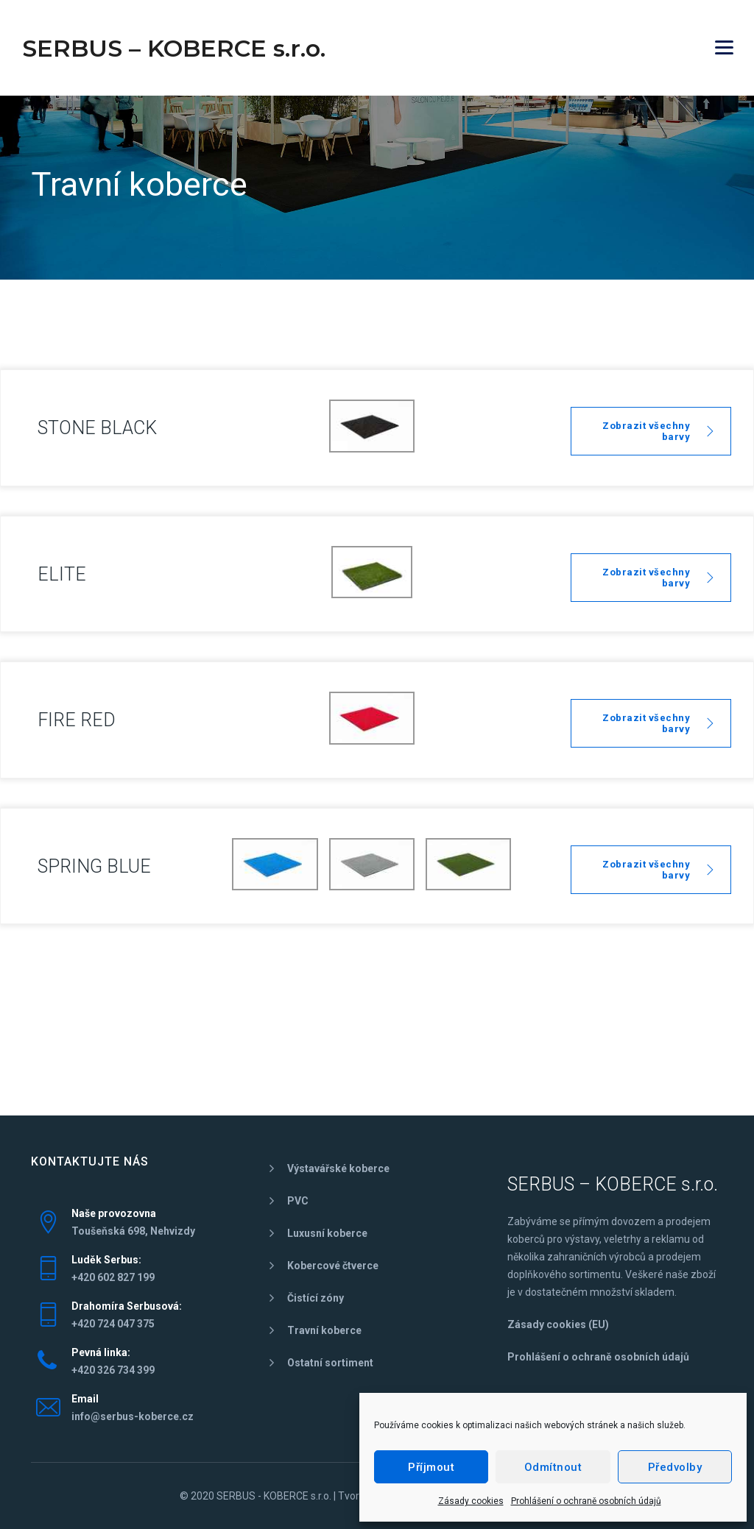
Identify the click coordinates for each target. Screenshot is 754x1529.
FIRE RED (77, 720)
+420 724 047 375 (113, 1324)
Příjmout (431, 1467)
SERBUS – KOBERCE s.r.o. (173, 48)
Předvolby (675, 1467)
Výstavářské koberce (338, 1168)
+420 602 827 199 (113, 1277)
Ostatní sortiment (330, 1363)
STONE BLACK (97, 428)
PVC (298, 1201)
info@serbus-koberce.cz (132, 1416)
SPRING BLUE (94, 866)
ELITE (62, 574)
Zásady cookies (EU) (558, 1324)
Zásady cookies (471, 1501)
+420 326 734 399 (113, 1370)
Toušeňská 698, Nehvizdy (133, 1231)
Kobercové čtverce (332, 1265)
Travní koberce (324, 1330)
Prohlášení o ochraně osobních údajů (586, 1501)
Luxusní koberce (327, 1233)
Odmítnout (553, 1467)
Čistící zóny (315, 1298)
